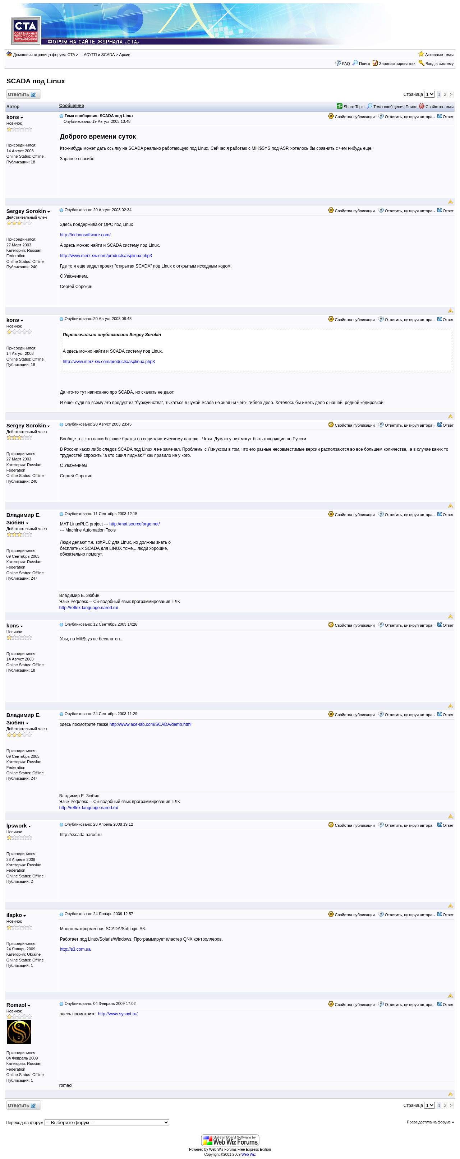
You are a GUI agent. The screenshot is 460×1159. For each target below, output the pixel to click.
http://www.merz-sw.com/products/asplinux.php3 (106, 255)
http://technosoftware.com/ (85, 234)
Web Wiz (249, 1154)
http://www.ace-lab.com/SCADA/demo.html (151, 724)
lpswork (18, 825)
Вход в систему (440, 63)
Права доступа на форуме (430, 1122)
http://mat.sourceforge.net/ (134, 524)
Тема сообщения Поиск (392, 107)
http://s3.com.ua (75, 949)
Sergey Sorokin (28, 211)
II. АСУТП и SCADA (97, 54)
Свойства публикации (351, 117)
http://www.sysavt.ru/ (118, 1013)
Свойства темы (436, 107)
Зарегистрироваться (398, 63)
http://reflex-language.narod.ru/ (88, 607)
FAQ (346, 63)
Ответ (448, 117)
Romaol (18, 1005)
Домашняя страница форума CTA (44, 54)
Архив (124, 54)
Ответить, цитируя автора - (410, 117)
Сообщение (71, 105)
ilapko (16, 915)
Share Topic (350, 107)
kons (14, 117)
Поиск (361, 63)
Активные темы (439, 54)
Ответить (21, 95)
